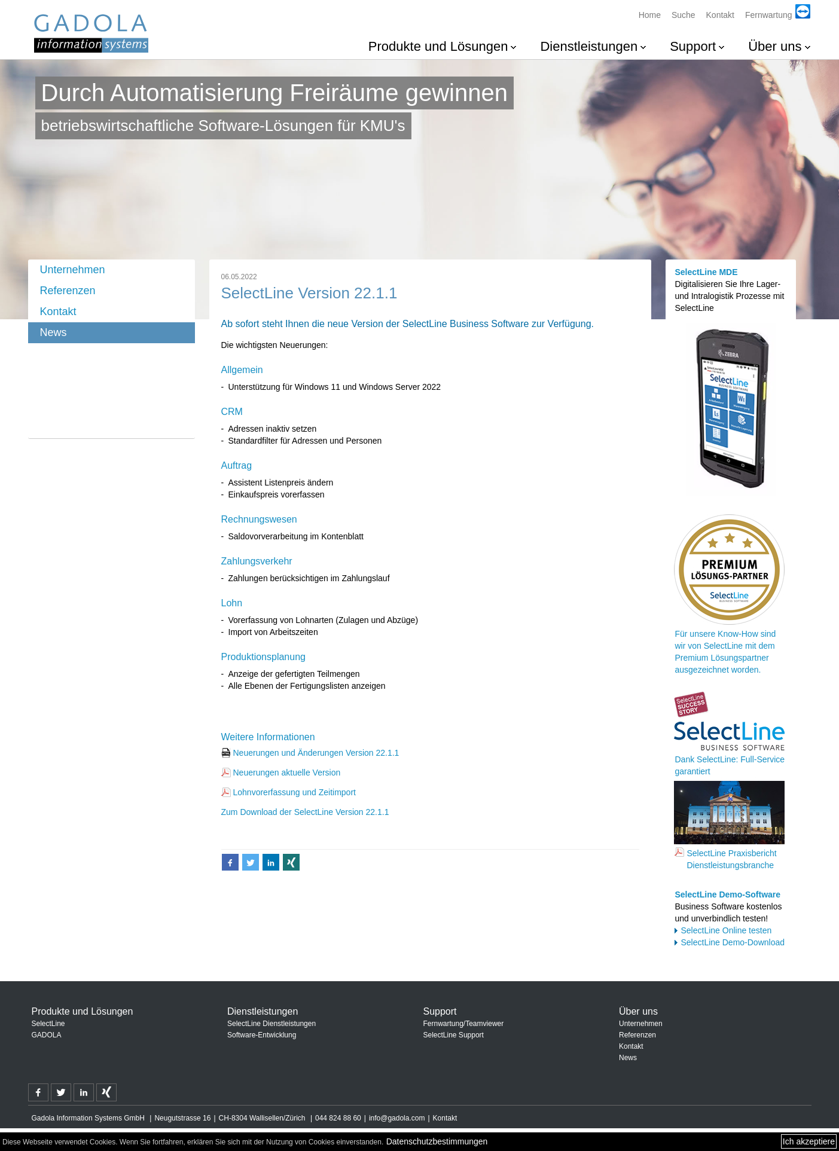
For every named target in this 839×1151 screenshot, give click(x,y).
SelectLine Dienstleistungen (271, 1023)
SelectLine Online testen (726, 930)
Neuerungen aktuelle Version (287, 772)
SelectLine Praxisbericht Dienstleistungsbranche (731, 859)
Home (650, 15)
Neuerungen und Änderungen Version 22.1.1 (316, 753)
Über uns (774, 46)
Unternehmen (72, 270)
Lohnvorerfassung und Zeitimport (294, 792)
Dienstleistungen (588, 46)
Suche (683, 15)
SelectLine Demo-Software (727, 894)
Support (693, 46)
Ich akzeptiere (809, 1141)
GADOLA (47, 1035)
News (53, 332)
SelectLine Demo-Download (733, 942)
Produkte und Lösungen (438, 46)
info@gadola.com (397, 1118)
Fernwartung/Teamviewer (463, 1023)
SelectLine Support (453, 1035)
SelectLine (48, 1023)
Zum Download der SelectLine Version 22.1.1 (305, 812)
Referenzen (68, 291)
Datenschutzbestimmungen (437, 1141)
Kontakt (720, 15)
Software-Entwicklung (261, 1035)
